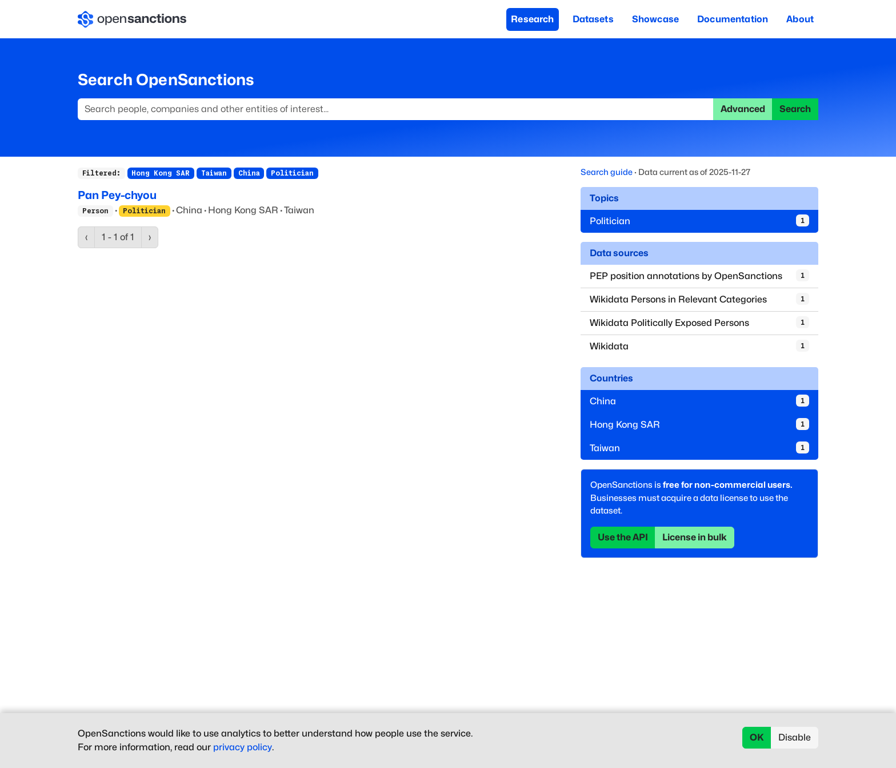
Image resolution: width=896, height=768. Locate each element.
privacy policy (242, 747)
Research (532, 19)
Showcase (655, 19)
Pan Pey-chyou (117, 195)
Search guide (607, 172)
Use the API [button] (623, 537)
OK (757, 737)
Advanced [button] (743, 109)
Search (795, 109)
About (800, 19)
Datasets (593, 19)
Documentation (732, 19)
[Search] (396, 109)
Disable (794, 737)
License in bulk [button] (694, 537)
